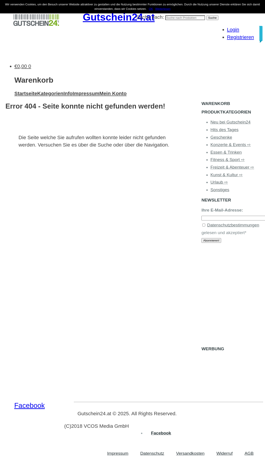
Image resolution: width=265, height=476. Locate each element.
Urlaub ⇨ (219, 182)
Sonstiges (219, 189)
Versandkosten (190, 453)
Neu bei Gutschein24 (230, 122)
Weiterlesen (163, 8)
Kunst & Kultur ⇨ (226, 174)
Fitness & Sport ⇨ (227, 159)
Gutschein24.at (119, 17)
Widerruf (224, 453)
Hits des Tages (224, 129)
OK (151, 8)
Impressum (86, 93)
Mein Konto (113, 93)
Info (68, 93)
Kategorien (50, 93)
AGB (249, 453)
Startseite (25, 93)
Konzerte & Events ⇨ (230, 144)
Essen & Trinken (226, 152)
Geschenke (221, 137)
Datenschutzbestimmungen (233, 225)
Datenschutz (152, 453)
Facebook (29, 405)
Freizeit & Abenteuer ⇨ (232, 167)
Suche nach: (150, 17)
